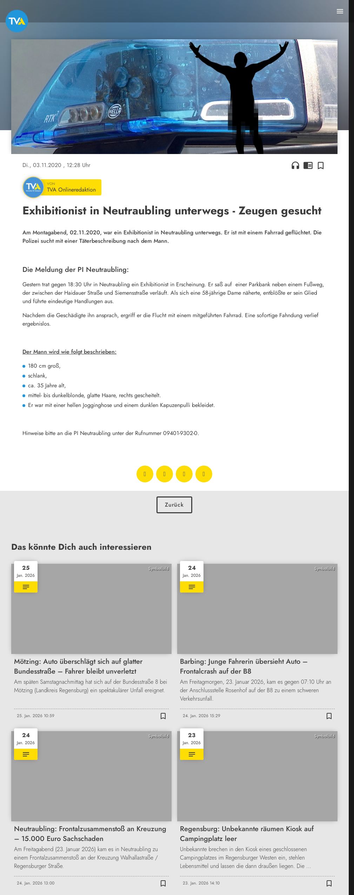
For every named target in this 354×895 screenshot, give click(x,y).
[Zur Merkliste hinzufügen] (320, 165)
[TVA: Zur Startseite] (17, 21)
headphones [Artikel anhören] (295, 165)
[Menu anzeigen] (340, 11)
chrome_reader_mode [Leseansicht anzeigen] (308, 165)
